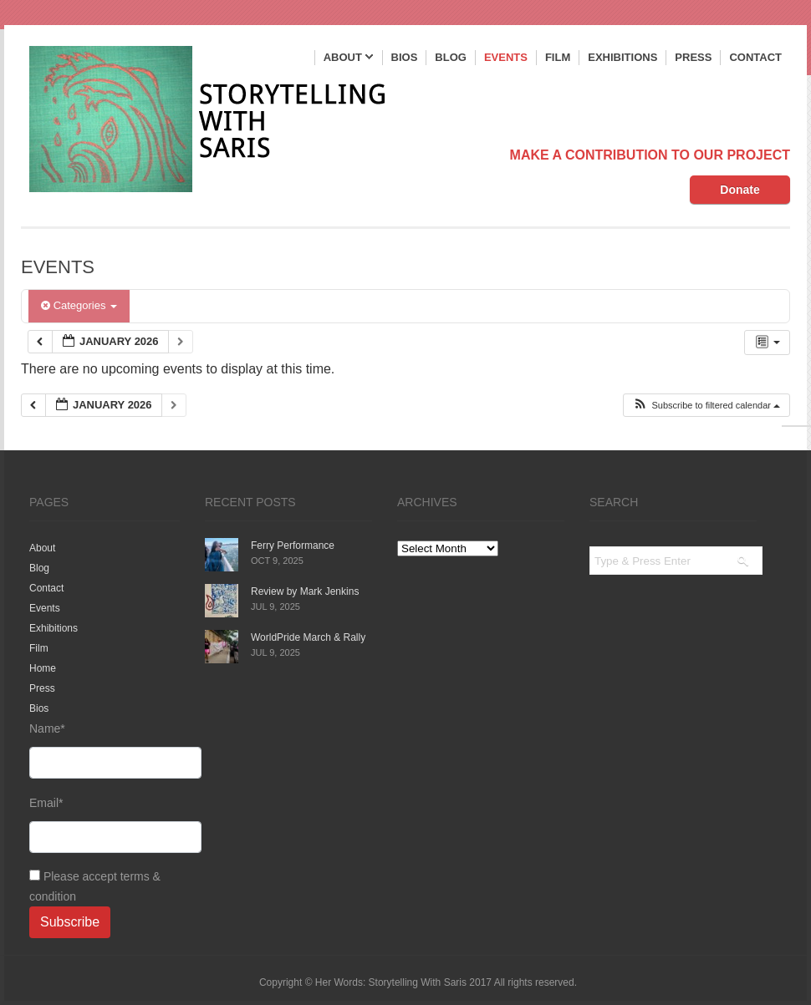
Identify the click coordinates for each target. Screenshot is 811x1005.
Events (506, 57)
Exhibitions (622, 57)
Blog (451, 57)
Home (42, 668)
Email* (104, 824)
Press (693, 57)
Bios (404, 57)
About (349, 58)
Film (557, 57)
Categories (79, 305)
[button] (706, 405)
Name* (104, 750)
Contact (755, 57)
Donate (739, 189)
